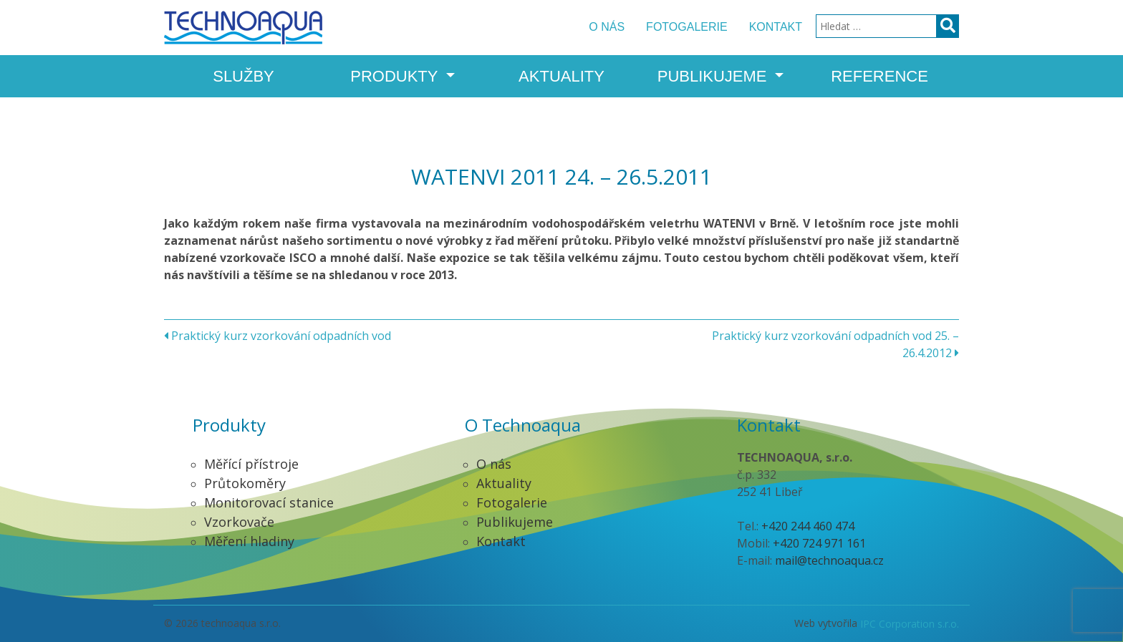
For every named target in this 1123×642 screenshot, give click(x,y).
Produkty (396, 76)
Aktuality (561, 76)
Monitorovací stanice (269, 502)
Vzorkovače (239, 521)
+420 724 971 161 (819, 543)
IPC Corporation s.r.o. (909, 624)
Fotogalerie (687, 27)
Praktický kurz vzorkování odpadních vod (277, 336)
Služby (243, 76)
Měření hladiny (249, 541)
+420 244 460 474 (807, 526)
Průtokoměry (245, 483)
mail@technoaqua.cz (829, 560)
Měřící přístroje (251, 463)
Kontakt (775, 27)
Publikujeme (714, 76)
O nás (607, 27)
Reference (879, 76)
